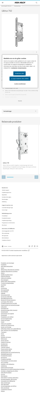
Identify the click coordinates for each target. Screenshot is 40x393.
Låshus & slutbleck (6, 278)
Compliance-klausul (6, 389)
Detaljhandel (4, 312)
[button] (17, 6)
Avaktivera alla (19, 73)
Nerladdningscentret (6, 298)
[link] (7, 6)
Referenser (4, 339)
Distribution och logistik (7, 313)
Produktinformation (6, 355)
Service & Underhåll (6, 296)
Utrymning (4, 288)
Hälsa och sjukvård (6, 323)
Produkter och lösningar (7, 263)
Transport (3, 332)
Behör (2, 286)
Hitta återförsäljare (6, 372)
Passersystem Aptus (6, 349)
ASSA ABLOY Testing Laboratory (9, 377)
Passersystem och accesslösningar (10, 305)
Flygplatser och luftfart (7, 317)
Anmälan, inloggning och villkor (9, 371)
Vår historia (4, 376)
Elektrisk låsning (5, 276)
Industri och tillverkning (7, 325)
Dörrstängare (4, 280)
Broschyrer (4, 357)
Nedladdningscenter (6, 354)
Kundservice (4, 344)
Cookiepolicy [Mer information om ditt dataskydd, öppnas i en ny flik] (14, 68)
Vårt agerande (5, 384)
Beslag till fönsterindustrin (8, 300)
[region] (20, 71)
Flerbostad (4, 315)
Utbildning (4, 366)
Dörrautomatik (5, 290)
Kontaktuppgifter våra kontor (9, 379)
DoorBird (3, 285)
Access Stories (5, 340)
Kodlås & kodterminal (7, 275)
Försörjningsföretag (6, 318)
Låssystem (4, 307)
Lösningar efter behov (7, 302)
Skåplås (3, 293)
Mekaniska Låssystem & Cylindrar (10, 269)
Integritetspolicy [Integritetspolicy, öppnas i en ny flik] (22, 68)
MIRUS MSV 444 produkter (8, 281)
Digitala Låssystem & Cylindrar (9, 271)
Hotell (2, 322)
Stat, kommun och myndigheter (9, 330)
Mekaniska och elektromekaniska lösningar (13, 369)
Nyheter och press (6, 337)
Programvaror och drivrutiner (9, 361)
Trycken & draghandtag (7, 283)
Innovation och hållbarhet (8, 381)
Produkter (3, 264)
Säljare (3, 391)
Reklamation (4, 345)
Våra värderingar (5, 383)
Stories (3, 335)
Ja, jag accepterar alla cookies (20, 78)
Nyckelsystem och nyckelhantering (10, 352)
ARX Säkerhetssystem (7, 266)
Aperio (2, 273)
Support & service (6, 342)
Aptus (2, 268)
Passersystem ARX (6, 350)
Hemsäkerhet (4, 308)
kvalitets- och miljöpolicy (7, 364)
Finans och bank (5, 320)
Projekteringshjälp (6, 359)
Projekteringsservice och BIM (9, 303)
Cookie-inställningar (20, 83)
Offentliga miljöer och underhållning (11, 329)
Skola (2, 334)
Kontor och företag (6, 327)
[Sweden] (6, 246)
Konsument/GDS (5, 295)
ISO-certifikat (4, 362)
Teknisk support (5, 347)
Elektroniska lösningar (7, 367)
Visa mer (20, 100)
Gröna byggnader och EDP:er (8, 386)
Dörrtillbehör (4, 291)
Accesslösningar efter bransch (9, 310)
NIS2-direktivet (5, 388)
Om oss (3, 374)
